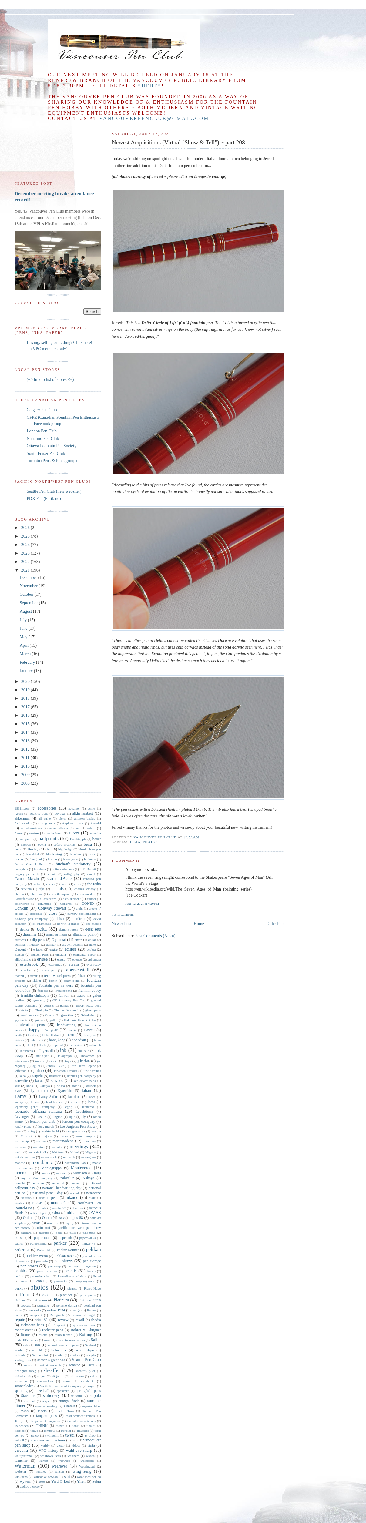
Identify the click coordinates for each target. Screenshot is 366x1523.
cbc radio (94, 884)
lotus (18, 1131)
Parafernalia (38, 1243)
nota (43, 1208)
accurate (73, 808)
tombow (49, 1430)
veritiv (45, 1445)
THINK (42, 1426)
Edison (19, 954)
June (24, 628)
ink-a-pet (42, 1056)
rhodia (96, 1320)
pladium (20, 1300)
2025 (26, 536)
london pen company (78, 1121)
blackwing (54, 854)
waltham (73, 1456)
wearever (59, 1466)
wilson (59, 1471)
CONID (88, 903)
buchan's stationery (73, 864)
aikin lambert (82, 813)
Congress (66, 903)
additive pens (39, 813)
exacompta (48, 970)
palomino (89, 1232)
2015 (26, 724)
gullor (53, 1020)
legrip (68, 1107)
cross (53, 913)
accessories (47, 808)
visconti (21, 1450)
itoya (67, 1061)
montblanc (42, 1162)
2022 (26, 561)
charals (58, 888)
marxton (39, 1147)
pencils (71, 1271)
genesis (49, 1005)
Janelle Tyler (55, 1066)
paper (19, 1237)
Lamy (20, 1096)
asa (77, 828)
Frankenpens (63, 990)
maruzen (20, 1147)
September (29, 603)
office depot (38, 1213)
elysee (42, 959)
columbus (44, 903)
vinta (91, 1445)
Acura (19, 813)
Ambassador (23, 823)
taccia (42, 1411)
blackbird (32, 854)
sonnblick (87, 1381)
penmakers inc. (40, 1276)
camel (91, 874)
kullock (91, 1086)
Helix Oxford (51, 1035)
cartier (50, 884)
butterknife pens (63, 869)
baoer (96, 839)
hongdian (79, 1040)
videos (76, 1445)
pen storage (92, 1261)
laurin (35, 1102)
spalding (21, 1391)
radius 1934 (56, 1310)
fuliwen (64, 995)
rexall (80, 1320)
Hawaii (89, 1030)
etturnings (55, 964)
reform (76, 1315)
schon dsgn (85, 1350)
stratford (29, 1401)
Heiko (32, 1035)
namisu (38, 1183)
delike (24, 929)
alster (62, 818)
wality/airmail (24, 1456)
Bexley (33, 849)
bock (92, 854)
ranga (76, 1310)
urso (74, 1440)
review (63, 1320)
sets (91, 1365)
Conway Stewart (52, 908)
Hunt (29, 1045)
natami (76, 1183)
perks (19, 1288)
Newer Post (121, 923)
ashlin (91, 828)
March (26, 654)
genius (64, 1005)
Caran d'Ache (59, 878)
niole (92, 1197)
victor (61, 1445)
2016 (26, 715)
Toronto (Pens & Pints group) (52, 460)
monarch (69, 1157)
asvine (34, 833)
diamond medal (56, 934)
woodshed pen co (89, 1476)
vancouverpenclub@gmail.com (154, 118)
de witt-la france (68, 923)
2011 (26, 758)
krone (75, 1086)
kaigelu (37, 1076)
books (19, 859)
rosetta (43, 1335)
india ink (95, 1045)
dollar (92, 939)
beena (42, 844)
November (29, 586)
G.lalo (81, 995)
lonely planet (23, 1126)
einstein (60, 954)
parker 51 (22, 1250)
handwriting (66, 1025)
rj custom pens (84, 1325)
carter (36, 884)
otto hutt (43, 1228)
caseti (64, 884)
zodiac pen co (29, 1486)
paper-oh (65, 1238)
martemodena (62, 1141)
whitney (40, 1471)
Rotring (85, 1334)
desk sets (93, 929)
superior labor (91, 1406)
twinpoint (52, 1435)
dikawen (20, 939)
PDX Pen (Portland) (44, 498)
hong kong (57, 1040)
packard (26, 1232)
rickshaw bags (32, 1325)
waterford (87, 1460)
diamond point (84, 934)
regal (92, 1315)
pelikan (93, 1249)
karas (39, 1081)
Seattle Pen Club (86, 1359)
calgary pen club (27, 874)
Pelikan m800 (37, 1256)
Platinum (61, 1300)
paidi (59, 1232)
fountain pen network (56, 985)
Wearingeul (87, 1466)
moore (45, 1173)
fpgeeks (43, 990)
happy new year (43, 1030)
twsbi (69, 1435)
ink (63, 1050)
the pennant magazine (45, 1421)
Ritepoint (58, 1325)
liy (84, 1117)
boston (52, 859)
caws (77, 884)
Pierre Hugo (92, 1288)
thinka (60, 1425)
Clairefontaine (24, 899)
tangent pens (46, 1416)
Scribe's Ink (40, 1355)
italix (54, 1061)
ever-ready (93, 964)
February (28, 662)
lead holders (54, 1102)
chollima (36, 894)
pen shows (63, 1261)
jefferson (21, 1070)
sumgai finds (69, 1401)
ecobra (91, 949)
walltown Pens (50, 1456)
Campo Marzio (27, 879)
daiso (60, 919)
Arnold (95, 823)
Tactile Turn (65, 1411)
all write (44, 818)
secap (28, 1365)
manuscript (22, 1141)
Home (199, 923)
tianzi (75, 1425)
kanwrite (21, 1081)
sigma (41, 1376)
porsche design (66, 1305)
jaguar (36, 1066)
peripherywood (85, 1281)
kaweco (56, 1080)
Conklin (21, 908)
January (27, 671)
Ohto (56, 1213)
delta (134, 842)
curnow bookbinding (81, 913)
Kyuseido (64, 1091)
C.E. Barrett (88, 869)
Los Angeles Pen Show (78, 1126)
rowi (47, 1340)
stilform (76, 1395)
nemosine (93, 1193)
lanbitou (74, 1097)
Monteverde (81, 1168)
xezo (42, 1481)
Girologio (41, 1010)
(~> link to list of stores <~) (50, 379)
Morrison (80, 1173)
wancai (91, 1456)
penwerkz (60, 1281)
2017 (26, 707)
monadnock (49, 1157)
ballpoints (49, 838)
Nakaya (88, 1178)
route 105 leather (26, 1340)
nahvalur (67, 1178)
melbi (18, 1152)
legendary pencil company (35, 1107)
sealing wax (23, 1360)
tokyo (34, 1430)
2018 (26, 698)
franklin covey (89, 990)
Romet (26, 1335)
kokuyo (45, 1086)
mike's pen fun (25, 1157)
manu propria (85, 1136)
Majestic (26, 1136)
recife (18, 1315)
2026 (26, 527)
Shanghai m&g (25, 1371)
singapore (77, 1376)
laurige (19, 1102)
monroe (20, 1163)
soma (66, 1381)
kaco (22, 1076)
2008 (26, 783)
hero (70, 1034)
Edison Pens (39, 954)
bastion (26, 844)
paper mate (42, 1238)
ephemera (94, 959)
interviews (22, 1061)
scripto (91, 1355)
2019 (26, 690)
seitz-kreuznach (50, 1365)
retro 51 (41, 1319)
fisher (36, 980)
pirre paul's (88, 1295)
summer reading (46, 1406)
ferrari (34, 976)
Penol (97, 1276)
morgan (61, 1173)
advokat (60, 813)
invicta (39, 1061)
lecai (91, 1102)
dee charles (93, 923)
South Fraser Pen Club (46, 453)
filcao (81, 976)
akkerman (22, 818)
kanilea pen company (81, 1076)
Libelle (41, 1117)
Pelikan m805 (65, 1256)
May (24, 637)
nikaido (71, 1197)
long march (46, 1126)
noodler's (58, 1202)
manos (63, 1136)
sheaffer (52, 1370)
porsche (43, 1305)
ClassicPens (48, 899)
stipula (95, 1395)
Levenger (22, 1117)
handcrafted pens (30, 1024)
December (29, 577)
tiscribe (20, 1430)
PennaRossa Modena (72, 1276)
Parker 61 (43, 1250)
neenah (75, 1193)
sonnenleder (24, 1386)
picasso (72, 1288)
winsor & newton (46, 1476)
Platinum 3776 (90, 1300)
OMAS (95, 1212)
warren (43, 1460)
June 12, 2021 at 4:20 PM (142, 903)
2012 (26, 749)
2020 (26, 681)
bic (49, 849)
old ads (73, 1212)
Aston (19, 833)
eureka (74, 964)
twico (35, 1435)
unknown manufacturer (47, 1440)
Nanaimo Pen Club (43, 438)
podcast (25, 1305)
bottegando (70, 859)
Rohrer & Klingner (86, 1330)
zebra (97, 1481)
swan (25, 1411)
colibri (91, 899)
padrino (44, 1232)
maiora (96, 1131)
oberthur (77, 1208)
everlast (26, 970)
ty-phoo (90, 1435)
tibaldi (91, 1425)
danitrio (79, 919)
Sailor (96, 1339)
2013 (26, 741)
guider (39, 1020)
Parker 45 (89, 1243)
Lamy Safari (49, 1097)
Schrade (20, 1355)
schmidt (37, 1350)
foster (53, 980)
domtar (51, 944)
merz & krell (37, 1152)
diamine (29, 934)
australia (95, 833)
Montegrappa (51, 1168)
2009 (26, 775)
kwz (18, 1091)
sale (25, 1345)
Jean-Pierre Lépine (83, 1066)
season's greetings (51, 1360)
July (24, 620)
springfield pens (88, 1391)
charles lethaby (85, 889)
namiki (20, 1183)
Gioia (23, 1010)
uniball (19, 1440)
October (27, 594)
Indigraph (26, 1050)
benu (88, 844)
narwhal (58, 1183)
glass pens (93, 1010)
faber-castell (76, 970)
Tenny (19, 1421)
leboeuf (75, 1102)
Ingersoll (46, 1050)
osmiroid (53, 1223)
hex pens (90, 1035)
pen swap (54, 1266)
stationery (51, 1395)
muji (97, 1173)
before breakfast (64, 844)
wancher (21, 1460)
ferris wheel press (57, 976)
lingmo (57, 1117)
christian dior (86, 894)
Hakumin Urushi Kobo (80, 1020)
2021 (26, 570)
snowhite (21, 1381)
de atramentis (41, 923)
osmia (36, 1223)
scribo (59, 1355)
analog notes (46, 823)
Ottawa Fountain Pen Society (51, 446)
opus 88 (77, 1218)
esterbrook (29, 964)
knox (29, 1086)
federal (19, 976)
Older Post (276, 923)
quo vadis (34, 1310)
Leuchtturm (84, 1111)
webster (20, 1471)
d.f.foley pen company (31, 919)
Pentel (39, 1281)
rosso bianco (63, 1335)
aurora (74, 833)
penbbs (21, 1271)
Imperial (57, 1045)
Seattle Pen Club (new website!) (54, 491)
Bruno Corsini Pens (30, 864)
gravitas (67, 1015)
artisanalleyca (58, 828)
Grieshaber (88, 1015)
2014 (26, 732)
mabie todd (50, 1131)
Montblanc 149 (75, 1163)
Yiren (81, 1481)
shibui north (23, 1376)
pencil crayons (47, 1271)
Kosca (60, 1086)
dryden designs (72, 944)
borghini (36, 859)
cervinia (26, 889)
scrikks (75, 1355)
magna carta (76, 1131)
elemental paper (84, 954)
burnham (40, 869)
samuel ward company (63, 1345)
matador (57, 1147)
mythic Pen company (36, 1178)
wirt (67, 1476)
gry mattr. (21, 1020)
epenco (77, 959)
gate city (39, 1000)
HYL (42, 1045)
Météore (57, 1152)
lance (92, 1097)
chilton (19, 894)
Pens (23, 1281)
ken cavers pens (84, 1080)
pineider (66, 1295)
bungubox (21, 869)
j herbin (84, 1061)
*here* (150, 85)
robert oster (24, 1330)
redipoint (36, 1315)
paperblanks (87, 1238)
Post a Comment (122, 914)
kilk (17, 1086)
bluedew (76, 854)
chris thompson (59, 894)
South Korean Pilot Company (60, 1386)
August (26, 611)
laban (86, 1090)
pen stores (29, 1266)
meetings (79, 1146)
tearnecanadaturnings (80, 1415)
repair (20, 1319)
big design (65, 849)
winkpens (21, 1476)
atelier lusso (54, 833)
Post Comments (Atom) (155, 936)
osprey (69, 1223)
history (19, 1040)
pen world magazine (81, 1266)
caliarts (51, 874)
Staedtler (28, 1396)
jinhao (38, 1070)
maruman (89, 1141)
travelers (83, 1430)
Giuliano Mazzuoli (66, 1010)
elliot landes (23, 959)
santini (19, 1350)
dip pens (38, 940)
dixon (78, 939)
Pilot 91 (47, 1295)
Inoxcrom (87, 1056)
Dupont (20, 949)
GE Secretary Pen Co (68, 1000)
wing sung (82, 1471)
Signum (57, 1376)
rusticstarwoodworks (70, 1340)
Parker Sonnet (68, 1250)
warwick (64, 1460)
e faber (38, 949)
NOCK (37, 1203)
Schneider (58, 1350)
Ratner (91, 1310)
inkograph (65, 1056)
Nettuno (26, 1197)
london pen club (42, 1121)
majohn (47, 1136)
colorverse (22, 903)
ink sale (83, 1050)
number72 (59, 1208)
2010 (26, 766)
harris (72, 1030)
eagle (53, 949)
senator (74, 1365)
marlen (41, 1141)
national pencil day (47, 1193)
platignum (39, 1300)
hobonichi (36, 1040)
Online (28, 1218)
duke (92, 944)
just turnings (92, 1070)
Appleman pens (72, 823)
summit (69, 1406)
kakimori (55, 1076)
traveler (66, 1430)
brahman (90, 859)
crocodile (36, 913)
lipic (72, 1117)
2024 (26, 544)
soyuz (92, 1386)
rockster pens (52, 1330)
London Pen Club (42, 431)
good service (30, 1015)
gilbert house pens (88, 1005)
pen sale (42, 1261)
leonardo (88, 1107)
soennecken (45, 1381)
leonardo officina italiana (38, 1111)
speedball (42, 1391)
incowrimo (76, 1045)
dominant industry (27, 944)
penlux (19, 1276)
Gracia (49, 1015)
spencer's (63, 1391)
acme (91, 808)
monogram (88, 1157)
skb (93, 1376)
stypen (46, 1401)
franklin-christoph (35, 995)
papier (19, 1243)
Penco (91, 1271)
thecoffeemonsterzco (81, 1421)
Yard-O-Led (60, 1481)
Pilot (25, 1294)
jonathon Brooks (65, 1070)
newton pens (48, 1198)
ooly (62, 1217)
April (25, 645)
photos (150, 842)
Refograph (57, 1315)
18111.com (22, 808)
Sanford (90, 1345)
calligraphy (71, 874)
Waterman (25, 1466)
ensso (61, 959)
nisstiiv (19, 1203)
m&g (31, 1131)
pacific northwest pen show (79, 1228)
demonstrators (68, 929)
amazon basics (84, 818)
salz (38, 1345)
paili (72, 1232)
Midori (74, 1152)
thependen (22, 1425)
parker (60, 1243)
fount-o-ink (71, 980)
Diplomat (59, 940)
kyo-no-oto (39, 1091)
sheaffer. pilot (85, 1371)
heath (18, 1035)
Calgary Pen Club (42, 410)
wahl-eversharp (79, 1450)
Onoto (47, 1218)
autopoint (26, 839)
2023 (26, 553)
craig (79, 908)
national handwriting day (61, 1188)
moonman (23, 1173)
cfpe (42, 889)
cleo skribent (72, 899)
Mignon (90, 1152)
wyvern (25, 1481)
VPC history (48, 1450)
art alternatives (31, 828)
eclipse (71, 949)
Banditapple (78, 839)
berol (18, 849)
